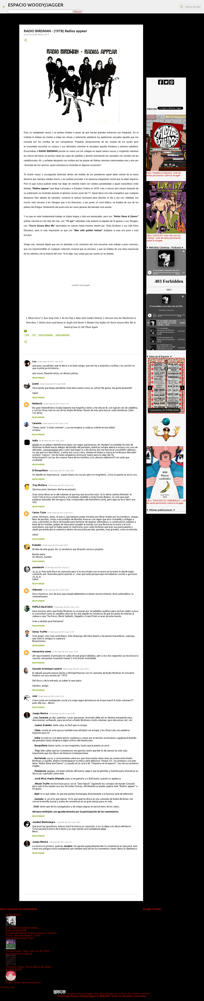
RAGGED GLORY (14, 969)
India (35, 440)
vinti (34, 696)
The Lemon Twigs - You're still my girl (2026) (28, 967)
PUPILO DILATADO (42, 607)
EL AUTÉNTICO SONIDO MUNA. (22, 928)
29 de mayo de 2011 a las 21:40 (62, 713)
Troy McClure (39, 485)
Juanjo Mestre (40, 713)
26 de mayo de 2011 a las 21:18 (55, 423)
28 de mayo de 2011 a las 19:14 (75, 669)
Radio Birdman (62, 335)
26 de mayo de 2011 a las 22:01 (51, 441)
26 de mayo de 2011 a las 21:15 (56, 404)
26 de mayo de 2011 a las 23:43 (55, 545)
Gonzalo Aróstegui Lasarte (47, 668)
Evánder (36, 545)
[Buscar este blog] (187, 6)
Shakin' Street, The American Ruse (23, 982)
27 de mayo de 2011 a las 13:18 (61, 632)
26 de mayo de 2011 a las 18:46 (52, 384)
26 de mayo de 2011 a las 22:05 (61, 471)
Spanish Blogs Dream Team (20, 938)
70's (34, 335)
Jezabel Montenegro (43, 822)
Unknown (37, 589)
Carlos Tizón (39, 512)
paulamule (38, 567)
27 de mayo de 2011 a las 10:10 (56, 590)
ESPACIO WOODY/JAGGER (35, 4)
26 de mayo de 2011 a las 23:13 (60, 513)
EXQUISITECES (13, 914)
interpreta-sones (41, 651)
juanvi (35, 383)
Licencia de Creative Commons (134, 993)
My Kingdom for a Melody (19, 953)
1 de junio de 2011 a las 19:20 (68, 822)
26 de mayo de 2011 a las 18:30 (50, 362)
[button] (25, 40)
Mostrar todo (8, 987)
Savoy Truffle (39, 631)
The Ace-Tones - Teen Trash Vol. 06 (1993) (27, 951)
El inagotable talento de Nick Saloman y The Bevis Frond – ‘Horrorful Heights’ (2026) (31, 934)
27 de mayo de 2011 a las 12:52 (66, 607)
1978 (27, 335)
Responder (38, 378)
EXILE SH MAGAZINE (16, 930)
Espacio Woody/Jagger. (81, 993)
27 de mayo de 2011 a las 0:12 (57, 567)
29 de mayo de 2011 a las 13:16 (51, 696)
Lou (34, 361)
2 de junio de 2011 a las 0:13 (60, 842)
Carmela (36, 423)
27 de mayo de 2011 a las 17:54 (65, 652)
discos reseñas (46, 335)
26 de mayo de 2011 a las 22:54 (61, 485)
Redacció (37, 403)
